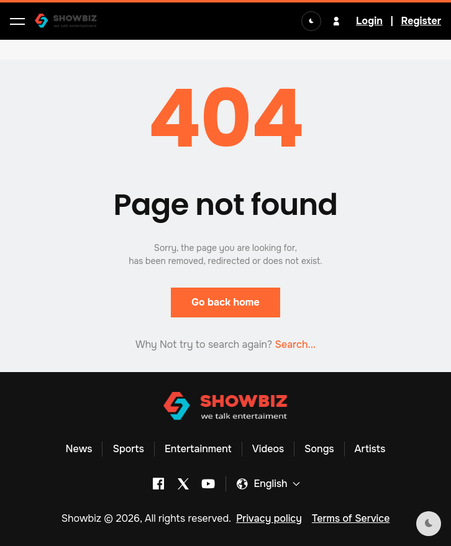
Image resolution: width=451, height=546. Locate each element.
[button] (17, 21)
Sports (128, 448)
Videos (268, 448)
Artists (370, 448)
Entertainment (198, 448)
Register (421, 20)
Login (369, 20)
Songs (319, 448)
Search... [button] (295, 344)
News (79, 448)
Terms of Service (351, 518)
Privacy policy (269, 518)
